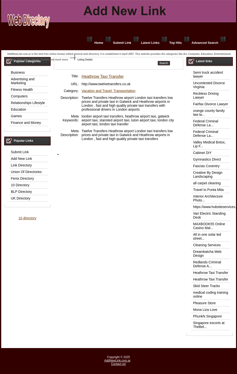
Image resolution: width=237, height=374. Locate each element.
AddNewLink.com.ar (117, 360)
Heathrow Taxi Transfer (103, 76)
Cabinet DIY (202, 153)
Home (98, 43)
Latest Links (150, 43)
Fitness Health (22, 90)
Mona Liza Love (205, 310)
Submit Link (122, 43)
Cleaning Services (207, 245)
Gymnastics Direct (207, 159)
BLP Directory (21, 192)
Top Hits (175, 43)
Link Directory (21, 165)
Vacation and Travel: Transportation (108, 91)
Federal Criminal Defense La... (205, 123)
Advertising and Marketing (23, 81)
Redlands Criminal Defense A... (207, 264)
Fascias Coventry (206, 166)
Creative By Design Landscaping (208, 174)
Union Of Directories (26, 172)
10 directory (27, 218)
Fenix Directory (22, 178)
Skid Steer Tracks (206, 286)
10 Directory (20, 185)
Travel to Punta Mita (208, 190)
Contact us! (118, 364)
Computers (19, 96)
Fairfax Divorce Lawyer (210, 104)
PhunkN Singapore (207, 316)
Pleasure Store (204, 303)
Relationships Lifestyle (28, 103)
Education (18, 109)
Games (16, 116)
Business (18, 72)
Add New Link (21, 159)
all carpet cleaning (207, 183)
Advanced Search (205, 43)
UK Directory (20, 198)
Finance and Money (26, 123)
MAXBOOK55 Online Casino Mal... (209, 226)
